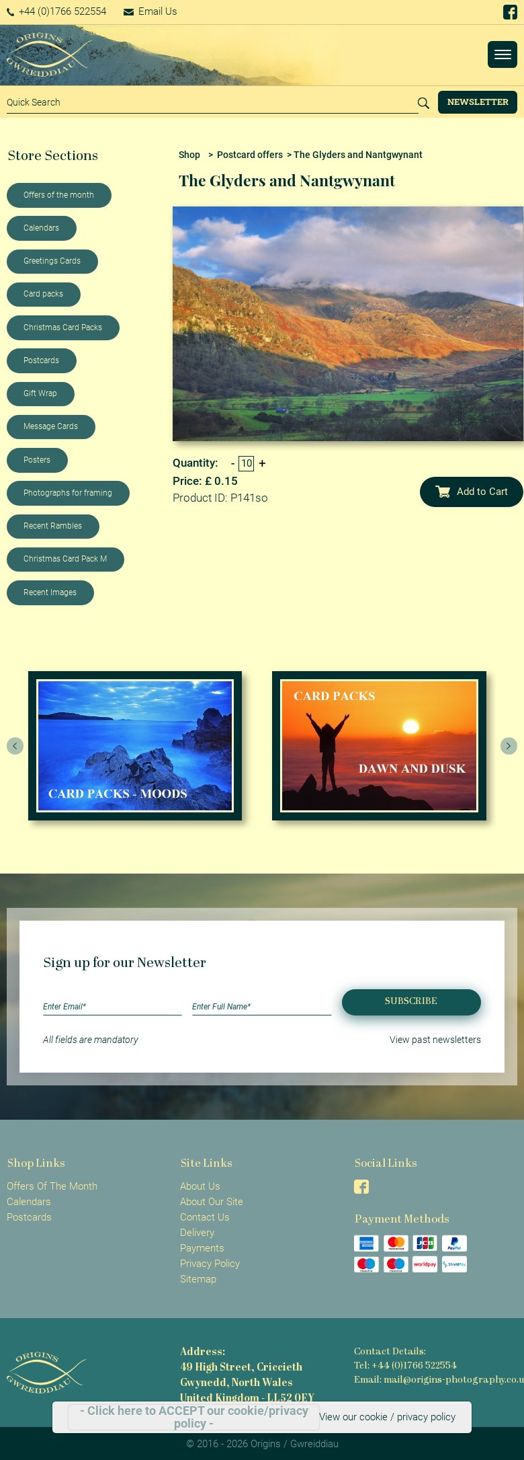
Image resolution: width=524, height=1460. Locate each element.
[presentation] (15, 746)
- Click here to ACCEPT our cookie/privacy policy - (194, 1417)
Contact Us (205, 1217)
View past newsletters (435, 1039)
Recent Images (50, 592)
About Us (200, 1186)
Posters (37, 460)
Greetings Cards (52, 261)
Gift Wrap (40, 393)
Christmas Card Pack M (65, 559)
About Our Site (211, 1202)
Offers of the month (59, 195)
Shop (189, 154)
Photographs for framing (68, 493)
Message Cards (51, 426)
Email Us (150, 11)
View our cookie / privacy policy (387, 1417)
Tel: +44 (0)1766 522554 (405, 1366)
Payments (202, 1248)
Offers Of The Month (52, 1186)
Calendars (41, 228)
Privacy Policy (210, 1264)
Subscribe (411, 1002)
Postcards (41, 360)
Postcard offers (250, 154)
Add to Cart (471, 492)
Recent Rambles (53, 526)
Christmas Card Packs (63, 327)
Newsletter (478, 101)
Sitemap (198, 1279)
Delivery (197, 1233)
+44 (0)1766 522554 (57, 11)
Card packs (43, 294)
